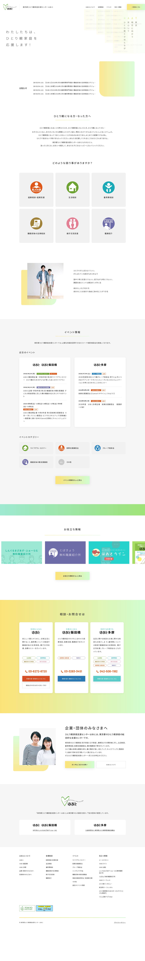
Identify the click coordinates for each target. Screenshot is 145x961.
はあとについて (90, 7)
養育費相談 (43, 692)
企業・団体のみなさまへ (26, 905)
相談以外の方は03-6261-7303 (36, 719)
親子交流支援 (43, 695)
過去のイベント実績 (78, 919)
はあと (21, 894)
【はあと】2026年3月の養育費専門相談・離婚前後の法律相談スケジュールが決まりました (76, 82)
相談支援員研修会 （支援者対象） (82, 912)
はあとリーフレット (104, 914)
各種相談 (101, 7)
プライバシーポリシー (120, 956)
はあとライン (103, 898)
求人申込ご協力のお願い (79, 799)
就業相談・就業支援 (64, 692)
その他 (74, 916)
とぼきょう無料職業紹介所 (107, 910)
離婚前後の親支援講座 (79, 908)
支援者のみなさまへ (25, 908)
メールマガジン (103, 894)
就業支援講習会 (77, 898)
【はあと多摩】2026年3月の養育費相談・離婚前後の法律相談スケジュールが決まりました (76, 86)
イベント (109, 7)
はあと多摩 (22, 901)
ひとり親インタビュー (105, 918)
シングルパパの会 (77, 905)
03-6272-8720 (37, 705)
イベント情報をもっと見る (72, 480)
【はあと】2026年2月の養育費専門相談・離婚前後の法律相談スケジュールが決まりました (76, 90)
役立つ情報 (117, 7)
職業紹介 (78, 692)
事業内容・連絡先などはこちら (36, 713)
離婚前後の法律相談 (29, 695)
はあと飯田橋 (23, 898)
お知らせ (23, 88)
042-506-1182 (108, 705)
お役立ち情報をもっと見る (72, 610)
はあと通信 (102, 901)
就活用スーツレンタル (106, 921)
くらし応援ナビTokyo (105, 931)
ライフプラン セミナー (79, 894)
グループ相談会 (77, 901)
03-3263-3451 (73, 705)
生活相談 (29, 692)
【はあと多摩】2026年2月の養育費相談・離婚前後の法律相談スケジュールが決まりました (76, 94)
